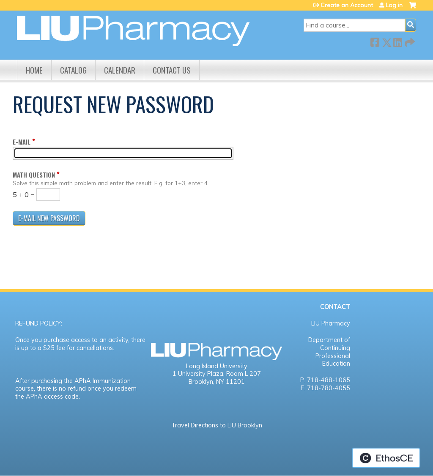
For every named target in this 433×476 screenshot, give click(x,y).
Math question (34, 174)
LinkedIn (397, 41)
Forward (409, 41)
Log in (394, 5)
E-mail (21, 141)
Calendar (119, 70)
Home (34, 70)
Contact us (172, 70)
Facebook (374, 41)
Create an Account (347, 5)
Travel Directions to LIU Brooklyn (216, 425)
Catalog (73, 70)
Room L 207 (243, 374)
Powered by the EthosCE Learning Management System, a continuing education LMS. (386, 458)
